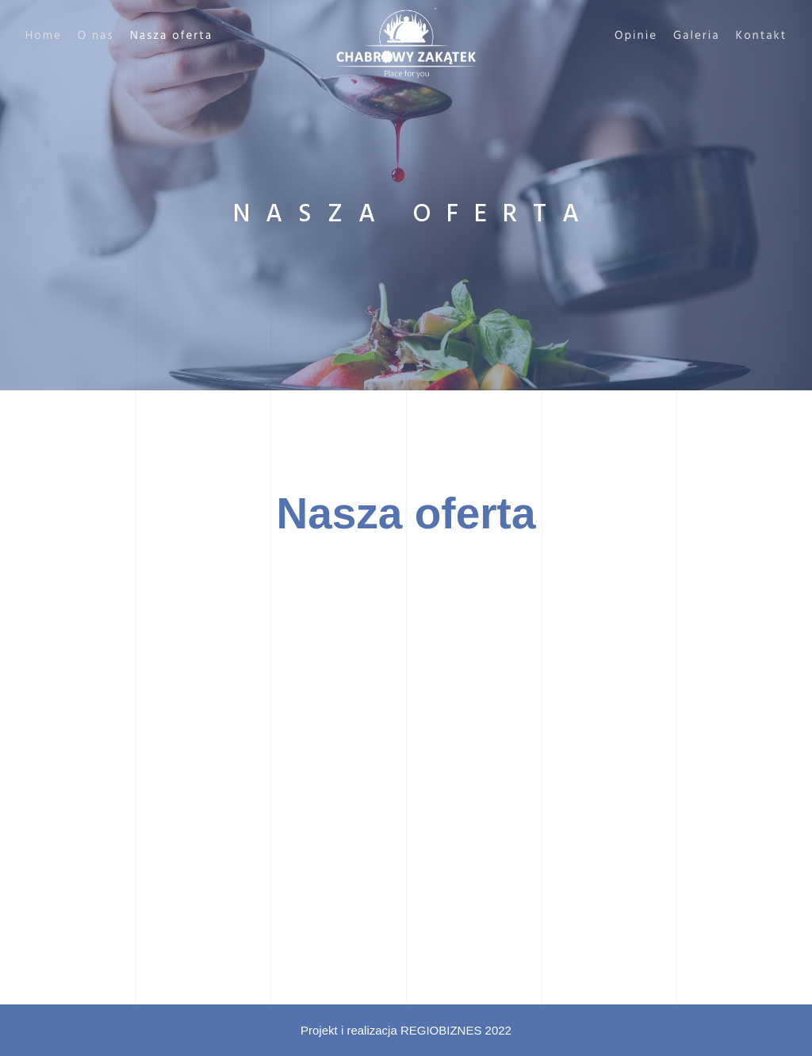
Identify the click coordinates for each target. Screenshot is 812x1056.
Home (67, 36)
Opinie (612, 36)
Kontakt (737, 36)
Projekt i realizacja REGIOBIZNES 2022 (406, 1030)
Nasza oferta (195, 36)
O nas (120, 36)
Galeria (672, 36)
